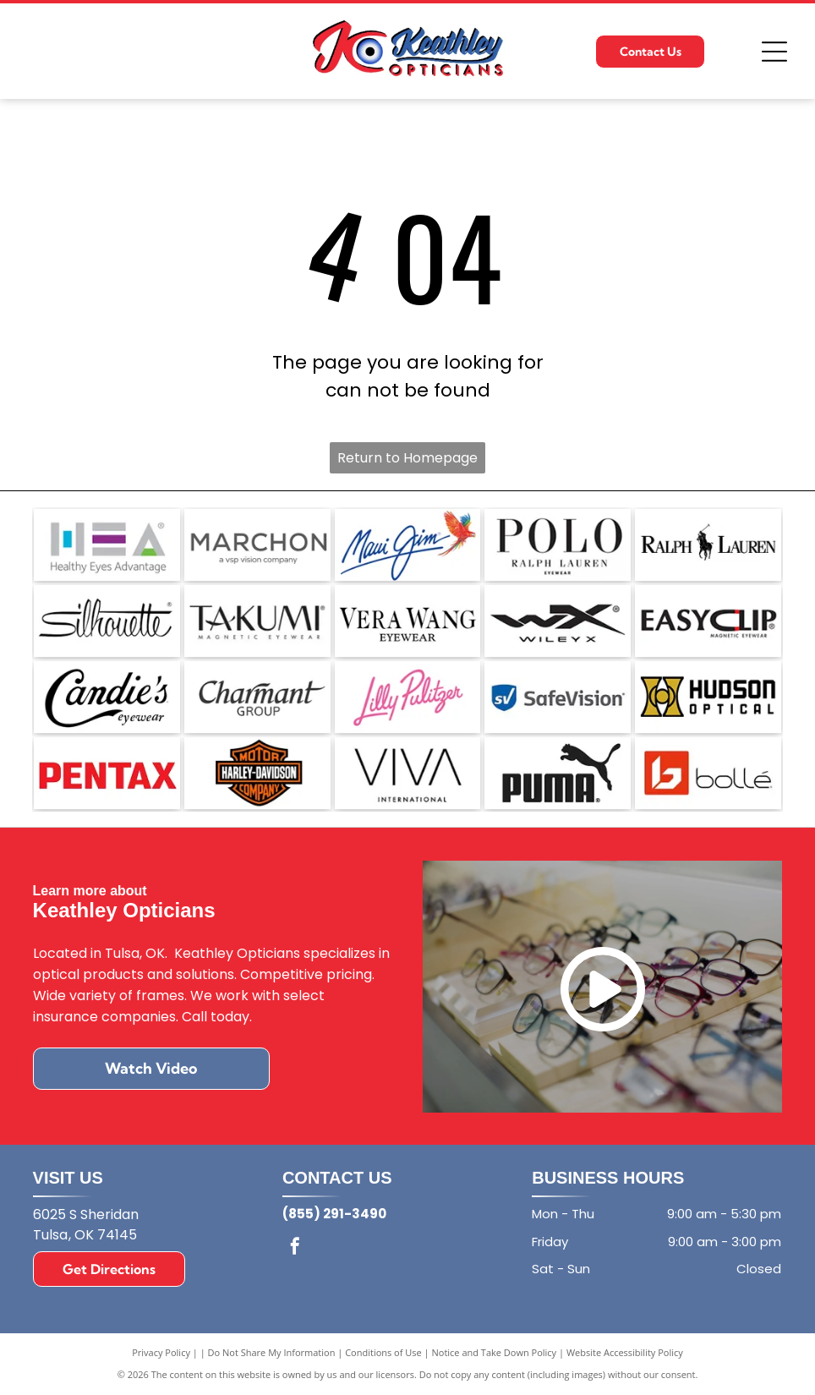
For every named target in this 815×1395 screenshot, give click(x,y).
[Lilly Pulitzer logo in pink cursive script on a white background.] (408, 697)
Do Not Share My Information (272, 1352)
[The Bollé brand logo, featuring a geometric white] (708, 773)
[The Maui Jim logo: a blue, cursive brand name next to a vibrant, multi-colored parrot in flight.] (408, 545)
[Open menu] (774, 51)
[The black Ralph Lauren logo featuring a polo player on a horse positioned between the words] (708, 545)
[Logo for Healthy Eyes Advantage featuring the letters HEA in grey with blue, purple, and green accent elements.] (107, 545)
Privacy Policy (161, 1352)
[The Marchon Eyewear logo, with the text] (257, 545)
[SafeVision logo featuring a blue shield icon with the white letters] (557, 697)
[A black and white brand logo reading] (557, 545)
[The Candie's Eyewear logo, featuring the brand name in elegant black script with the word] (107, 697)
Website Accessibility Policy (624, 1352)
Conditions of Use (383, 1352)
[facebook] (295, 1248)
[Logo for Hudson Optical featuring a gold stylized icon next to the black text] (708, 697)
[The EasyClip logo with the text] (708, 621)
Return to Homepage (407, 458)
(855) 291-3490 (334, 1214)
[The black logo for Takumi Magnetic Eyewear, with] (257, 621)
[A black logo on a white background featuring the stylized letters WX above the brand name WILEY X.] (557, 621)
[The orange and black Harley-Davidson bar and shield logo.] (257, 773)
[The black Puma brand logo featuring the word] (557, 773)
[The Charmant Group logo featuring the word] (257, 697)
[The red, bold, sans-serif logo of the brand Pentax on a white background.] (107, 773)
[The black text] (408, 773)
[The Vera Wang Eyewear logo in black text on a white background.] (408, 621)
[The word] (107, 621)
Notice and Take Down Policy (494, 1352)
